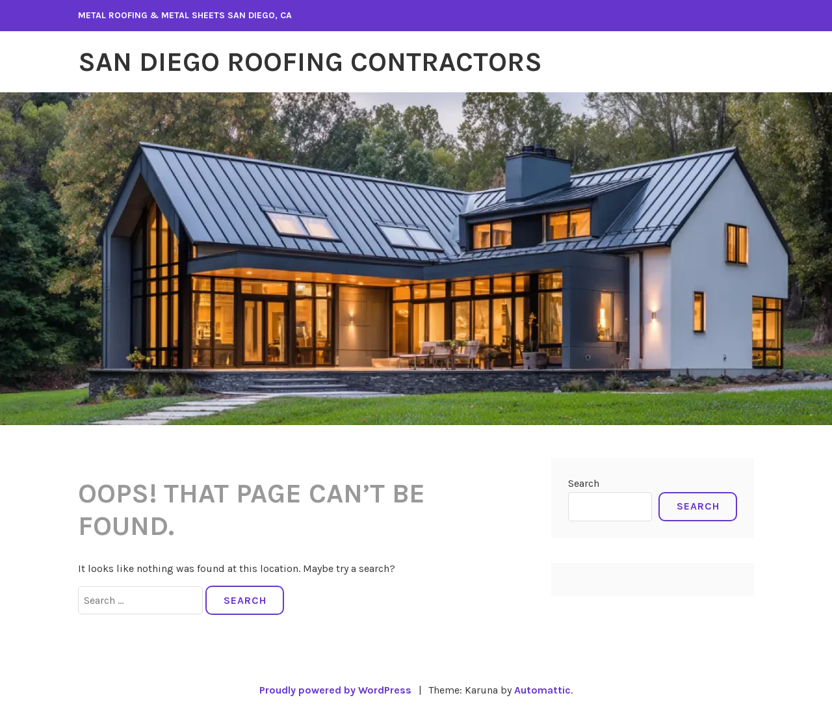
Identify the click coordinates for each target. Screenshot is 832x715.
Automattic (542, 690)
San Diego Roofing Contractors (310, 62)
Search (583, 483)
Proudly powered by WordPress (335, 690)
